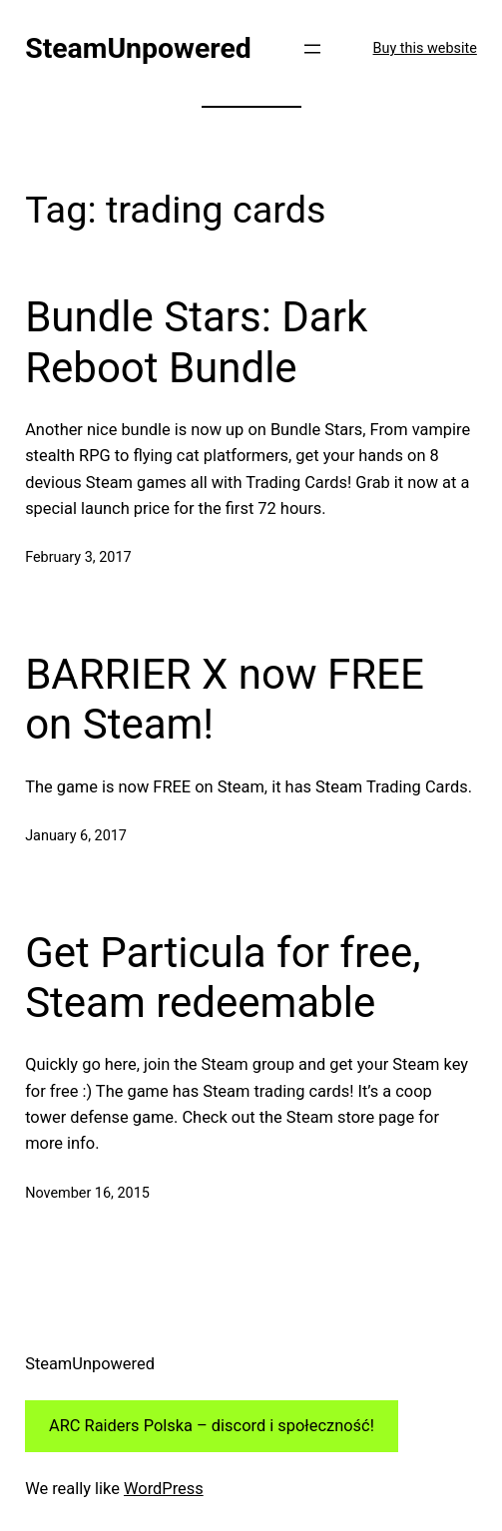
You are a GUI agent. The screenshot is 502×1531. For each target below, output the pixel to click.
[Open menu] (312, 49)
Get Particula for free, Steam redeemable (222, 977)
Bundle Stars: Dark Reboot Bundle (196, 341)
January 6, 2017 (76, 835)
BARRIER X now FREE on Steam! (224, 699)
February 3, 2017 (78, 557)
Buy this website (425, 48)
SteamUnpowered (138, 48)
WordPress (164, 1488)
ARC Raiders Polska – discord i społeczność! (211, 1425)
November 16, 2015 (87, 1193)
